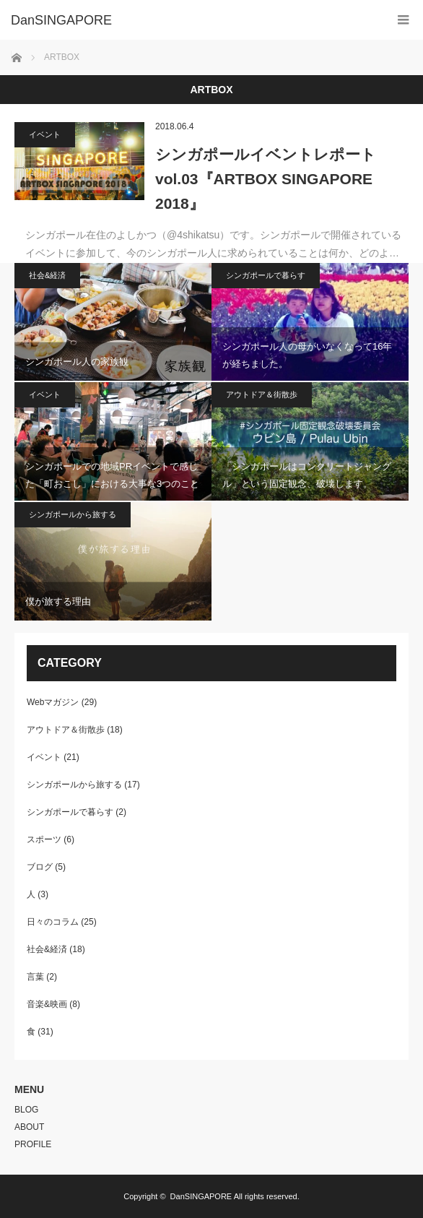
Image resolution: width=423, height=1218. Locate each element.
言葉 (35, 977)
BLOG (26, 1110)
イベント (45, 134)
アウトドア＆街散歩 (261, 394)
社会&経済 (47, 275)
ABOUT (29, 1127)
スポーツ (44, 839)
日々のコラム (53, 922)
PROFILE (32, 1144)
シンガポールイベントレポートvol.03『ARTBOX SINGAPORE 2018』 (265, 178)
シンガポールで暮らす (265, 275)
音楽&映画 (47, 1004)
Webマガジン (53, 702)
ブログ (40, 867)
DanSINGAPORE (201, 1196)
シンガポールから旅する (72, 514)
